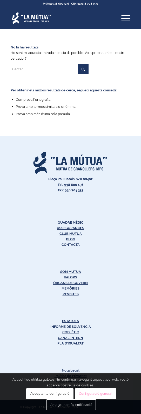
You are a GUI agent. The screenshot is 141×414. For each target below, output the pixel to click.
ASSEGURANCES (70, 228)
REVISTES (71, 294)
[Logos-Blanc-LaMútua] (58, 18)
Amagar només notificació (71, 405)
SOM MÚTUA (70, 272)
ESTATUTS (70, 321)
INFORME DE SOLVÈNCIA (70, 327)
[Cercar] (50, 69)
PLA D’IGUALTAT (70, 343)
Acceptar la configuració (50, 394)
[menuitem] (123, 18)
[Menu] (123, 18)
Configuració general (95, 394)
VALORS (70, 277)
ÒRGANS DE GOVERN (70, 283)
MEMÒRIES (70, 288)
